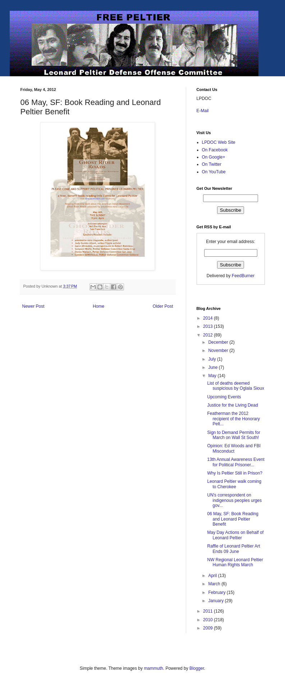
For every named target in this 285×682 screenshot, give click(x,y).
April (213, 575)
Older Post (163, 306)
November (218, 350)
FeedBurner (243, 275)
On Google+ (213, 157)
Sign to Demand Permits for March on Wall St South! (233, 435)
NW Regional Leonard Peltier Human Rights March (235, 562)
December (218, 342)
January (216, 600)
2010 (208, 619)
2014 (208, 318)
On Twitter (211, 164)
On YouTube (214, 171)
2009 (208, 628)
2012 (208, 335)
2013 (208, 326)
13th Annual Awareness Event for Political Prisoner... (235, 462)
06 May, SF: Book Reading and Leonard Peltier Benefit (232, 519)
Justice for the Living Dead (232, 405)
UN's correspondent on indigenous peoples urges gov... (234, 500)
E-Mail (203, 110)
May (212, 375)
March (214, 583)
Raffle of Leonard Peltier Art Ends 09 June (233, 549)
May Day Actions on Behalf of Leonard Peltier (235, 535)
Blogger (196, 668)
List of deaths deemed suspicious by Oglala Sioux (235, 386)
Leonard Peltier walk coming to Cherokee (234, 484)
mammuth (153, 668)
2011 (208, 611)
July (212, 359)
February (217, 592)
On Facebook (215, 149)
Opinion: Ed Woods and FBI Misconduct (234, 448)
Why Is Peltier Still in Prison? (234, 473)
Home (98, 306)
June (213, 367)
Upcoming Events (224, 396)
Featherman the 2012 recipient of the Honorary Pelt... (233, 418)
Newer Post (33, 306)
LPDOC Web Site (218, 142)
